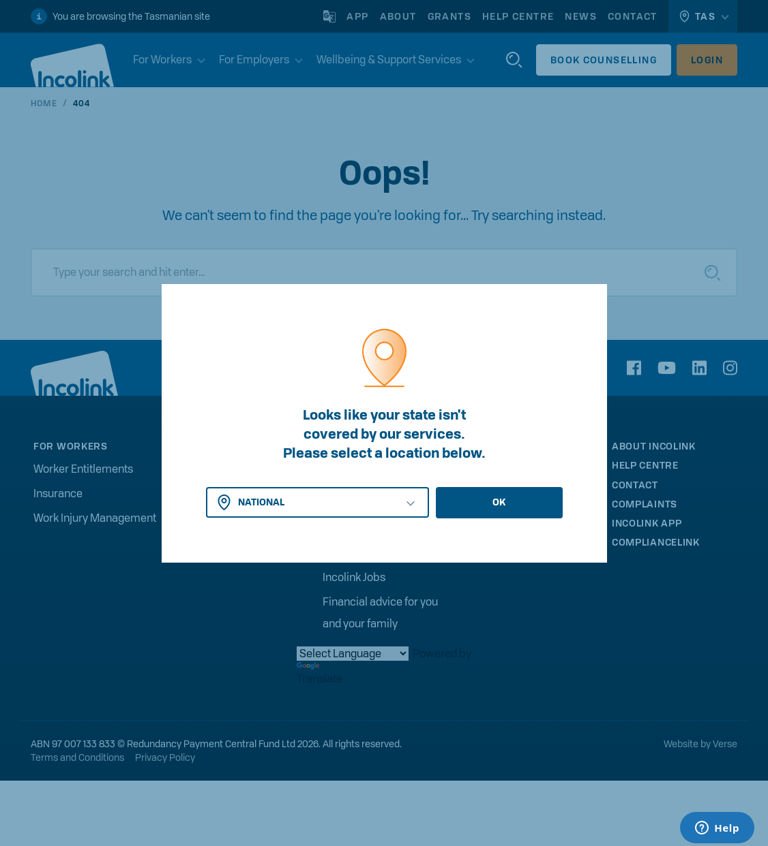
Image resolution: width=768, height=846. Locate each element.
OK (498, 502)
